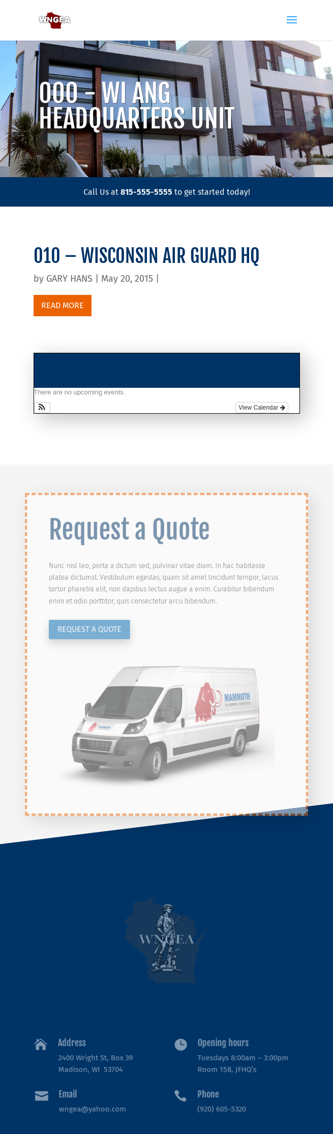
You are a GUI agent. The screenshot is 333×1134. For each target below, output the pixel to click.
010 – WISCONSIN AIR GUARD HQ (147, 256)
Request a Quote (98, 632)
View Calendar (261, 407)
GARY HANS (69, 278)
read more (62, 305)
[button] (42, 408)
